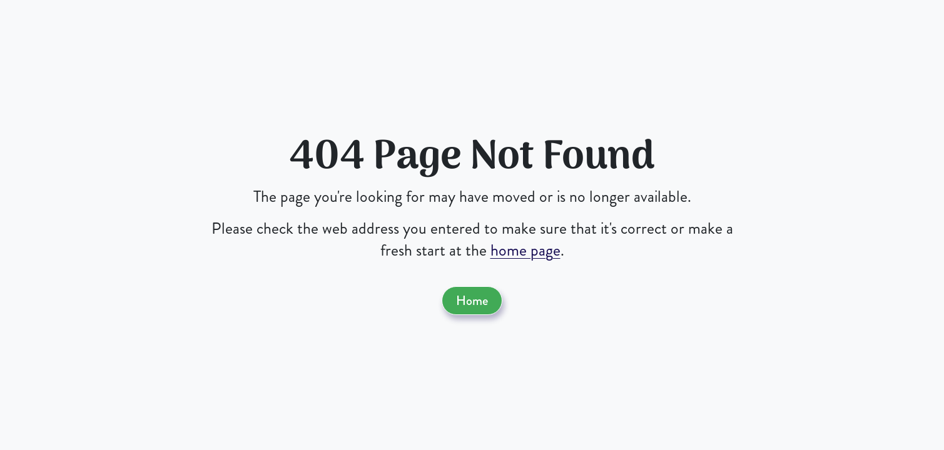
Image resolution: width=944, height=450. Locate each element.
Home (472, 300)
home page (525, 250)
